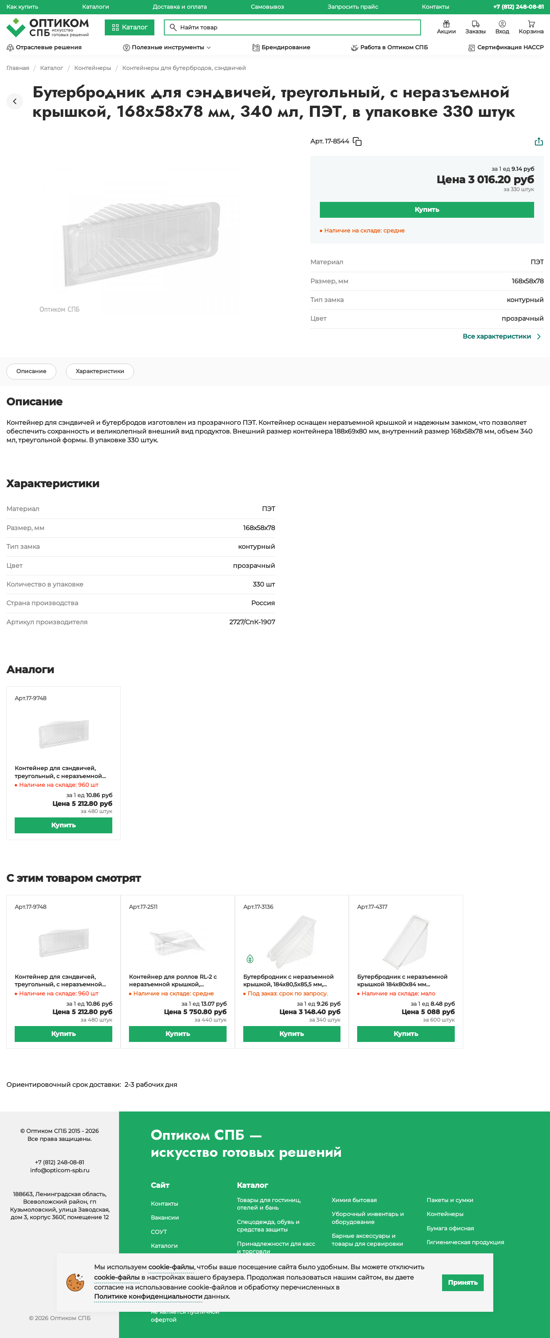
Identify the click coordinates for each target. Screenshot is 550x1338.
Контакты (435, 6)
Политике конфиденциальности (148, 1296)
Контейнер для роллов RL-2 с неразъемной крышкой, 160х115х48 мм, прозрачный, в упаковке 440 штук (173, 981)
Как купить (22, 6)
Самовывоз (267, 6)
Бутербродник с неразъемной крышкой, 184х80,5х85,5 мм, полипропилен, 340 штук (288, 981)
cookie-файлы (171, 1267)
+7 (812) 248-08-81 (59, 1162)
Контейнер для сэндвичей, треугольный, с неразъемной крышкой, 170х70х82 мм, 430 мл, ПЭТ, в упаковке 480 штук (61, 772)
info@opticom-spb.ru (59, 1170)
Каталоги (95, 6)
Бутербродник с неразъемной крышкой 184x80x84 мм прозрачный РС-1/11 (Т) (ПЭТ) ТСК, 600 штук (405, 981)
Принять (463, 1282)
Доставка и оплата (180, 6)
